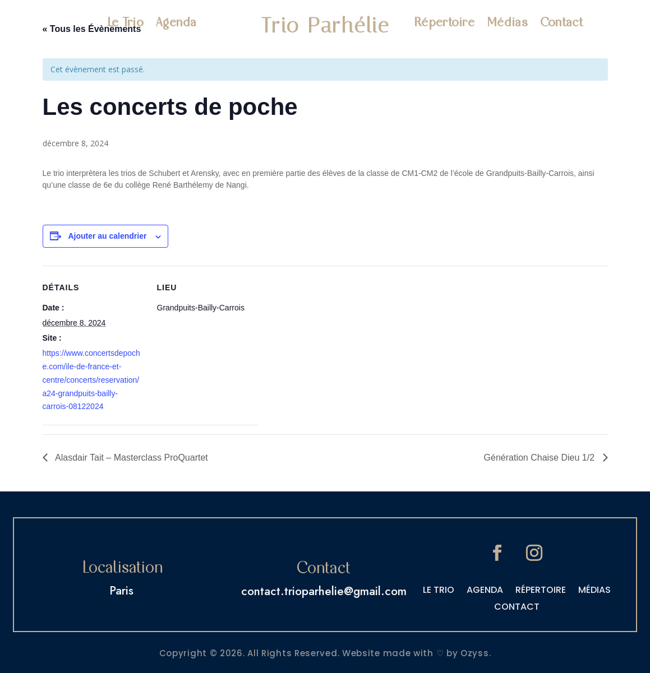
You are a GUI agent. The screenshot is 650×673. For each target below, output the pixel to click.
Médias (507, 24)
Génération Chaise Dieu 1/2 (540, 457)
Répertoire (444, 24)
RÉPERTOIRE (540, 591)
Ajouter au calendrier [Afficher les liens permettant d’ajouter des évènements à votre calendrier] (107, 235)
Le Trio (125, 24)
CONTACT (517, 608)
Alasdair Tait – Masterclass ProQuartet (130, 457)
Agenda (176, 24)
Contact (561, 24)
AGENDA (485, 591)
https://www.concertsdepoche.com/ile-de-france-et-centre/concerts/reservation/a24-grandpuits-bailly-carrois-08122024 (91, 380)
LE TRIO (438, 591)
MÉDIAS (594, 591)
